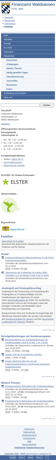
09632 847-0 (17, 159)
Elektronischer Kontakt (14, 165)
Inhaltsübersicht (29, 435)
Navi (30, 457)
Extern (9, 89)
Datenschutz (29, 432)
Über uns (8, 97)
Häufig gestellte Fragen (17, 72)
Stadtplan (5, 124)
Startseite (8, 17)
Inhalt (12, 457)
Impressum (29, 429)
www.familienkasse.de (17, 300)
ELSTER (8, 48)
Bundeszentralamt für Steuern (19, 319)
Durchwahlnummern (13, 162)
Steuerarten (11, 60)
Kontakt (7, 43)
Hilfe (29, 441)
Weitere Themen (14, 68)
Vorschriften (11, 81)
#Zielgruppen (12, 64)
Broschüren (11, 85)
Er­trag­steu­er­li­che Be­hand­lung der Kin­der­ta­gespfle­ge (29, 386)
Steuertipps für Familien (13, 241)
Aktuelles (8, 39)
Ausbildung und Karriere (15, 93)
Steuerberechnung (15, 76)
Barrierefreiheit (29, 444)
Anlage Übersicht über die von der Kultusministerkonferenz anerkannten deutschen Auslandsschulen (27, 364)
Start (6, 35)
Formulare (8, 52)
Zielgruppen (9, 23)
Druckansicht (29, 438)
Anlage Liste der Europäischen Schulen (23, 354)
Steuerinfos (9, 20)
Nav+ (39, 457)
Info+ (22, 457)
